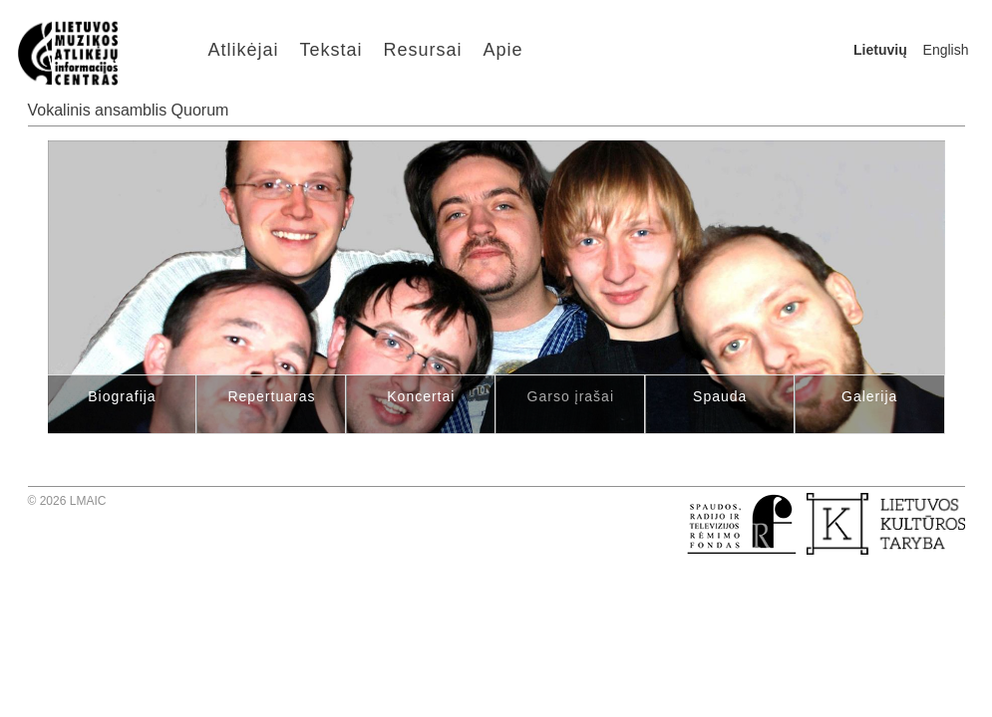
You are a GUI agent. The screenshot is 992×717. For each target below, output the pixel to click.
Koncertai (421, 396)
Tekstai (331, 50)
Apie (503, 50)
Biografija (122, 396)
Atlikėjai (243, 50)
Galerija (869, 396)
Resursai (423, 50)
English (946, 50)
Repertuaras (271, 396)
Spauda (720, 396)
